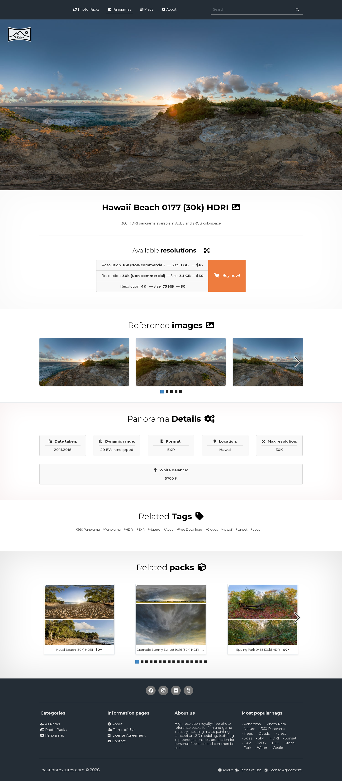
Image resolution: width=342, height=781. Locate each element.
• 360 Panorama (272, 729)
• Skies (247, 738)
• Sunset (289, 738)
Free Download (190, 529)
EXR (141, 529)
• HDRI (273, 738)
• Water (261, 748)
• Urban (288, 743)
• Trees (247, 733)
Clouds (212, 529)
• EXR (246, 743)
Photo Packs (86, 9)
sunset (242, 529)
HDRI (129, 529)
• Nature (248, 729)
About (169, 9)
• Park (246, 748)
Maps (146, 9)
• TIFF (274, 743)
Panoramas (119, 9)
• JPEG (260, 743)
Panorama (113, 529)
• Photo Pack (275, 724)
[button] (162, 391)
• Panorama (251, 724)
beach (257, 529)
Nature (155, 529)
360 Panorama (88, 529)
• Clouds (263, 733)
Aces (169, 529)
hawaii (228, 529)
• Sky (260, 738)
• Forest (279, 733)
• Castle (277, 748)
